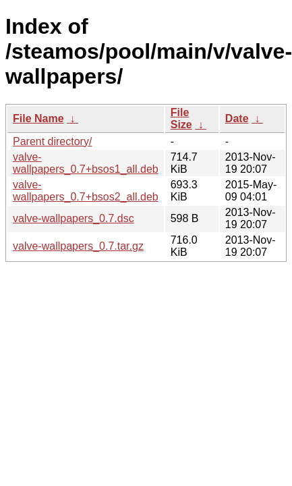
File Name (38, 118)
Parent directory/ (52, 141)
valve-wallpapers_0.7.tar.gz (78, 246)
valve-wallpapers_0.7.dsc (73, 218)
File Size (181, 118)
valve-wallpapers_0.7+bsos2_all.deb (85, 190)
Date (237, 118)
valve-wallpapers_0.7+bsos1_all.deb (85, 163)
